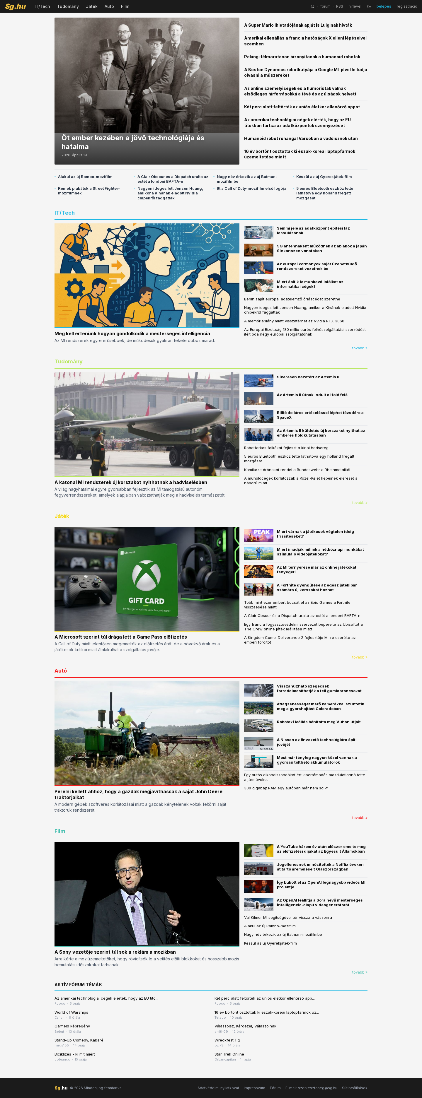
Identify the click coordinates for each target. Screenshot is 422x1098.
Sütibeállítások (354, 1088)
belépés (384, 6)
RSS (339, 6)
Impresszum (254, 1088)
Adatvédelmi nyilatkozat (218, 1088)
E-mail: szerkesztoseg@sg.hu (311, 1088)
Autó (109, 6)
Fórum (275, 1088)
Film (125, 6)
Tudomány (68, 6)
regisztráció (407, 6)
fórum (325, 6)
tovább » (359, 348)
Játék (92, 6)
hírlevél (355, 6)
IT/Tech (42, 6)
